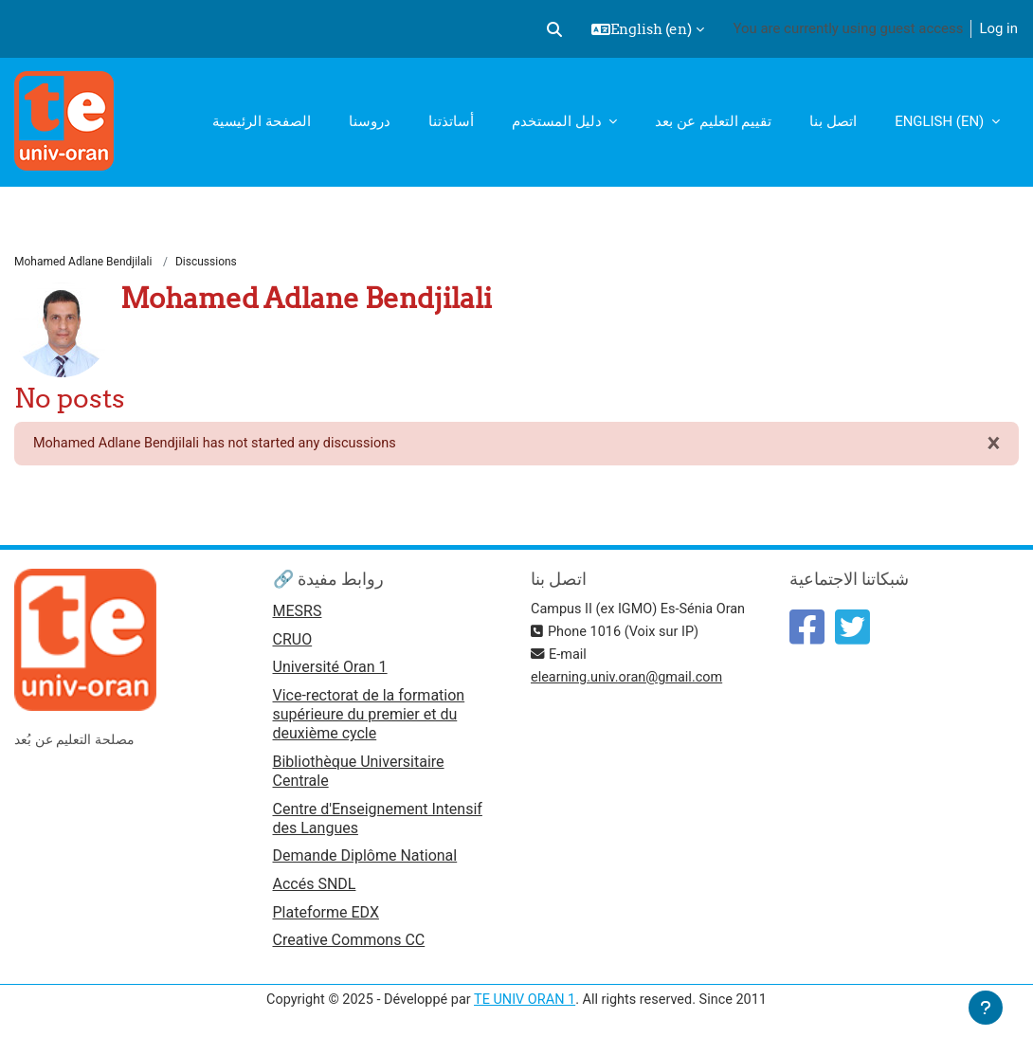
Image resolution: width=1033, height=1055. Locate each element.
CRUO (293, 642)
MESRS (297, 614)
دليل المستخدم (558, 121)
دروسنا (369, 121)
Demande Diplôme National (365, 859)
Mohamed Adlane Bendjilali (83, 262)
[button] (554, 29)
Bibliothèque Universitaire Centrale (358, 773)
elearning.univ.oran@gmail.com (630, 679)
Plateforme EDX (326, 917)
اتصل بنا (833, 121)
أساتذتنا (451, 121)
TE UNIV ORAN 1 (525, 1005)
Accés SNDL (314, 889)
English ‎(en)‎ (941, 121)
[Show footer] (986, 1008)
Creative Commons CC (349, 946)
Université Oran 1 (330, 671)
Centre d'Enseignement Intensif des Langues (377, 821)
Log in (998, 28)
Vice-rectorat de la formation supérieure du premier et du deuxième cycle (369, 718)
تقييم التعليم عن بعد (713, 121)
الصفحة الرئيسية (261, 121)
